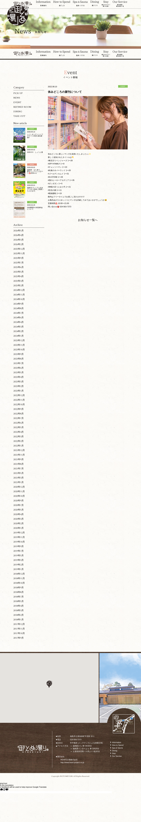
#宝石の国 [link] (52, 190)
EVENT (17, 102)
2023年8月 (18, 358)
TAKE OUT (19, 116)
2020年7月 (18, 505)
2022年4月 (18, 432)
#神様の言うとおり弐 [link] (56, 187)
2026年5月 (18, 230)
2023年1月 (18, 391)
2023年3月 (18, 381)
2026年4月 (18, 235)
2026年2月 (18, 244)
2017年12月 (19, 624)
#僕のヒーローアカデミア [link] (58, 180)
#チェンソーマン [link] (55, 167)
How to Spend (118, 745)
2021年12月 (19, 450)
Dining (114, 751)
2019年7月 (18, 551)
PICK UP (18, 93)
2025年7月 (18, 262)
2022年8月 (18, 413)
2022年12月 (19, 395)
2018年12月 (19, 574)
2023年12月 (19, 340)
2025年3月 (18, 281)
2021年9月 (18, 459)
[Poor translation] (5, 789)
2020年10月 (19, 496)
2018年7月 (18, 596)
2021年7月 (18, 468)
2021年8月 (18, 464)
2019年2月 (18, 564)
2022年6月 (18, 423)
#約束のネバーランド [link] (56, 170)
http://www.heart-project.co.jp (72, 762)
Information (116, 742)
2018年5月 (18, 601)
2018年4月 (18, 606)
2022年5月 (18, 427)
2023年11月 (19, 345)
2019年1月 (18, 569)
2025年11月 (19, 253)
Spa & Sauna (117, 748)
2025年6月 (18, 267)
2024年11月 (19, 294)
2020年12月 (19, 487)
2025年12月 (19, 249)
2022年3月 (18, 436)
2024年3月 (18, 326)
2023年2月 (18, 386)
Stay (114, 753)
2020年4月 (18, 514)
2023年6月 (18, 368)
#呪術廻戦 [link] (52, 193)
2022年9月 (18, 409)
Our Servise (117, 756)
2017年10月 (19, 633)
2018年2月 (18, 615)
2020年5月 (18, 510)
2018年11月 (19, 578)
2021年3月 (18, 477)
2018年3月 (18, 610)
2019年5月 (18, 555)
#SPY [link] (50, 164)
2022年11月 (19, 400)
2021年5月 (18, 473)
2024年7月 (18, 313)
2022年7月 (18, 418)
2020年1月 (18, 528)
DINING (17, 111)
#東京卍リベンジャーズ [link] (57, 161)
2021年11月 (19, 455)
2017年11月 (19, 628)
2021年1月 (18, 482)
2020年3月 (18, 519)
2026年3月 (18, 240)
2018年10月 (19, 583)
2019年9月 (18, 546)
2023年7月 (18, 363)
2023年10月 (19, 349)
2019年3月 (18, 560)
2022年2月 (18, 441)
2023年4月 (18, 377)
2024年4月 (18, 322)
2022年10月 (19, 404)
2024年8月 (18, 308)
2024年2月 (18, 331)
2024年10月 (19, 299)
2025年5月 (18, 272)
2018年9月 (18, 587)
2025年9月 (18, 258)
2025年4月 (18, 276)
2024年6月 (18, 317)
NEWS (16, 98)
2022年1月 (18, 445)
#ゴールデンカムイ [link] (56, 174)
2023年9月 (18, 354)
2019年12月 (19, 532)
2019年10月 (19, 542)
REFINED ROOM (22, 107)
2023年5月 (18, 372)
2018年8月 (18, 592)
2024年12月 (19, 290)
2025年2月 (18, 285)
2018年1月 (18, 619)
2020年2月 (18, 523)
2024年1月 (18, 336)
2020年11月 (19, 491)
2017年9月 (18, 638)
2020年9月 (18, 500)
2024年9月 (18, 304)
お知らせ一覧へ (88, 219)
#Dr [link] (49, 177)
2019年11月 (19, 537)
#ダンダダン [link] (53, 184)
